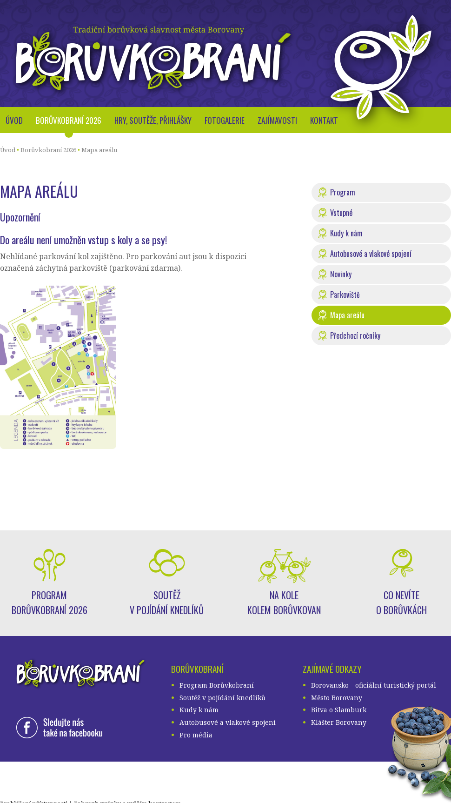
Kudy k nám (346, 233)
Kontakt (324, 120)
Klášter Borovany (338, 722)
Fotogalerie (225, 120)
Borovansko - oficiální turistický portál (373, 685)
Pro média (195, 734)
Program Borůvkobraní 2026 (49, 602)
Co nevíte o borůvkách (401, 602)
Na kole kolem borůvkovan (284, 602)
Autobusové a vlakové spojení (370, 253)
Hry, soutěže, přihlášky (153, 120)
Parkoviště (345, 294)
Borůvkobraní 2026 (68, 120)
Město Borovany (336, 697)
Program (342, 192)
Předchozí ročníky (355, 335)
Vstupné (341, 212)
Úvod (14, 120)
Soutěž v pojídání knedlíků (167, 602)
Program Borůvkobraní (216, 685)
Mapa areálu (99, 150)
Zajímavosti (277, 120)
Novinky (341, 274)
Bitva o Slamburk (338, 709)
